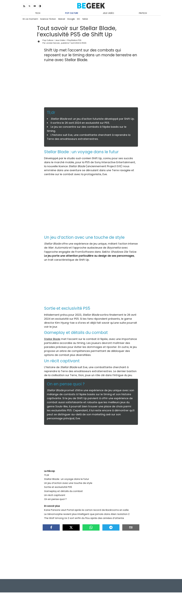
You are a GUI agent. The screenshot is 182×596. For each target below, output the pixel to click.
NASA (88, 19)
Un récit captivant (54, 496)
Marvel (62, 19)
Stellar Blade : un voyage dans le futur (66, 480)
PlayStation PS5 (74, 41)
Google (72, 19)
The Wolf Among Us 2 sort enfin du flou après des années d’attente (84, 519)
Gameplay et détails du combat (63, 492)
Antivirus (156, 591)
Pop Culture (71, 13)
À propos (155, 587)
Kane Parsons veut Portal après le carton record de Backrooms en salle (86, 511)
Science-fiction (48, 19)
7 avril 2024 (74, 44)
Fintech (143, 13)
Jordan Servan (53, 44)
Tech (37, 13)
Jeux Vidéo (108, 13)
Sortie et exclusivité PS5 (58, 488)
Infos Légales (127, 587)
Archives (145, 591)
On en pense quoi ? (55, 500)
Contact (142, 587)
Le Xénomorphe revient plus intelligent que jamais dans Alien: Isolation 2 (87, 515)
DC (80, 19)
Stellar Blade (52, 340)
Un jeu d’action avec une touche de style (68, 484)
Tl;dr (46, 476)
